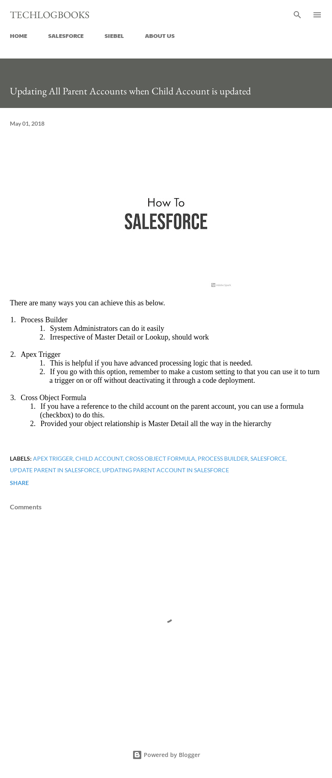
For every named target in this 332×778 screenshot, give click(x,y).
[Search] (297, 15)
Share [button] (19, 482)
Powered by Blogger (166, 755)
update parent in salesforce (55, 469)
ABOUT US (160, 35)
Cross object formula (160, 458)
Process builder (223, 458)
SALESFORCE (66, 35)
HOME (18, 35)
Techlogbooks (49, 14)
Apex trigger (53, 458)
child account (99, 458)
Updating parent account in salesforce (165, 469)
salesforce (267, 458)
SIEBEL (114, 35)
